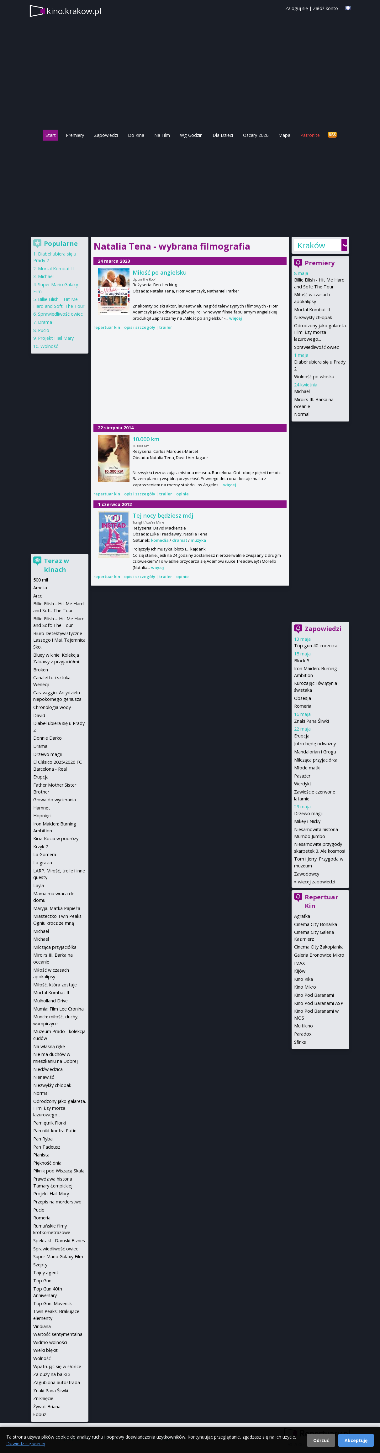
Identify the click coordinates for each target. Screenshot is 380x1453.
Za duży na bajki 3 (52, 1374)
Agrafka (302, 916)
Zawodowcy (306, 874)
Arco (38, 596)
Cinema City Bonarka (315, 924)
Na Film (162, 135)
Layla (38, 885)
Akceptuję (356, 1440)
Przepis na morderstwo (57, 1202)
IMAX (299, 963)
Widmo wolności (50, 1342)
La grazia (42, 863)
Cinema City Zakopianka (319, 947)
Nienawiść (43, 1077)
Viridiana (42, 1326)
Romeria (302, 706)
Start (50, 135)
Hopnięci (42, 816)
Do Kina (136, 135)
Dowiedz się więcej (25, 1443)
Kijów (299, 971)
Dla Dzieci (223, 135)
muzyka (198, 540)
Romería (41, 1218)
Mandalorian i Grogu (315, 752)
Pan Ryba (43, 1139)
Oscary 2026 (255, 135)
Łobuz (39, 1414)
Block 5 (301, 661)
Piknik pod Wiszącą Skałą (59, 1171)
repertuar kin (106, 327)
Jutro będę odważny (315, 744)
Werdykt (302, 784)
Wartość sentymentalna (57, 1334)
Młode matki (307, 768)
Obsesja (302, 698)
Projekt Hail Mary (56, 338)
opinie (182, 494)
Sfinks (300, 1042)
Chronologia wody (52, 707)
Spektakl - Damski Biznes (59, 1241)
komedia (160, 540)
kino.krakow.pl (74, 11)
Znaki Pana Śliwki (311, 721)
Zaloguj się (296, 8)
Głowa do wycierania (54, 800)
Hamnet (41, 808)
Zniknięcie (43, 1398)
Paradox (303, 1034)
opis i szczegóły (139, 327)
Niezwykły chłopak (313, 317)
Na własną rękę (49, 1046)
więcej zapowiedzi (316, 882)
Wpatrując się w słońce (57, 1366)
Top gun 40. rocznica (315, 646)
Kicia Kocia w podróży (55, 838)
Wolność (49, 346)
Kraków (311, 245)
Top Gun (42, 1281)
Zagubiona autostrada (56, 1382)
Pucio (43, 330)
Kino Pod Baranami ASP (318, 1003)
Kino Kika (303, 979)
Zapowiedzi (106, 135)
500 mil (40, 580)
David (39, 715)
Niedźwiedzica (48, 1069)
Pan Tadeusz (46, 1147)
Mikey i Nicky (307, 821)
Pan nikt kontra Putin (55, 1131)
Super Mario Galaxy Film (58, 1256)
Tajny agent (45, 1272)
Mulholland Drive (50, 1001)
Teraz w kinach (56, 565)
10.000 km (146, 439)
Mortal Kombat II (312, 310)
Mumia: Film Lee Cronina (58, 1009)
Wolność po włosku (314, 377)
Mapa (284, 135)
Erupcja (301, 736)
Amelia (40, 588)
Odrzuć (321, 1440)
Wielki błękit (45, 1350)
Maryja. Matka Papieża (56, 908)
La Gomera (44, 854)
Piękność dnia (47, 1163)
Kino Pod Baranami (314, 995)
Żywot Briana (47, 1406)
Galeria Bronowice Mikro (319, 955)
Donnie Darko (47, 738)
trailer (165, 327)
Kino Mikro (305, 987)
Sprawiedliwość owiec (316, 347)
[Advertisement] (190, 186)
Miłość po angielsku (160, 272)
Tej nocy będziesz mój (163, 515)
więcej (235, 318)
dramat (179, 540)
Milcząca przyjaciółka (315, 760)
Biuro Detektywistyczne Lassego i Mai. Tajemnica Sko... (59, 640)
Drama (45, 322)
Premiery (75, 135)
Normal (301, 414)
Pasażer (302, 776)
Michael (302, 391)
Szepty (40, 1265)
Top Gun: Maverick (52, 1303)
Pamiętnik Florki (49, 1123)
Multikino (303, 1026)
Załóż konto (325, 8)
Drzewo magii (308, 813)
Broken (40, 670)
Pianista (41, 1155)
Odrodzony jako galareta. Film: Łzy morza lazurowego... (320, 332)
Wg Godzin (191, 135)
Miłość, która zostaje (55, 985)
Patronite (310, 135)
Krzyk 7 (40, 847)
